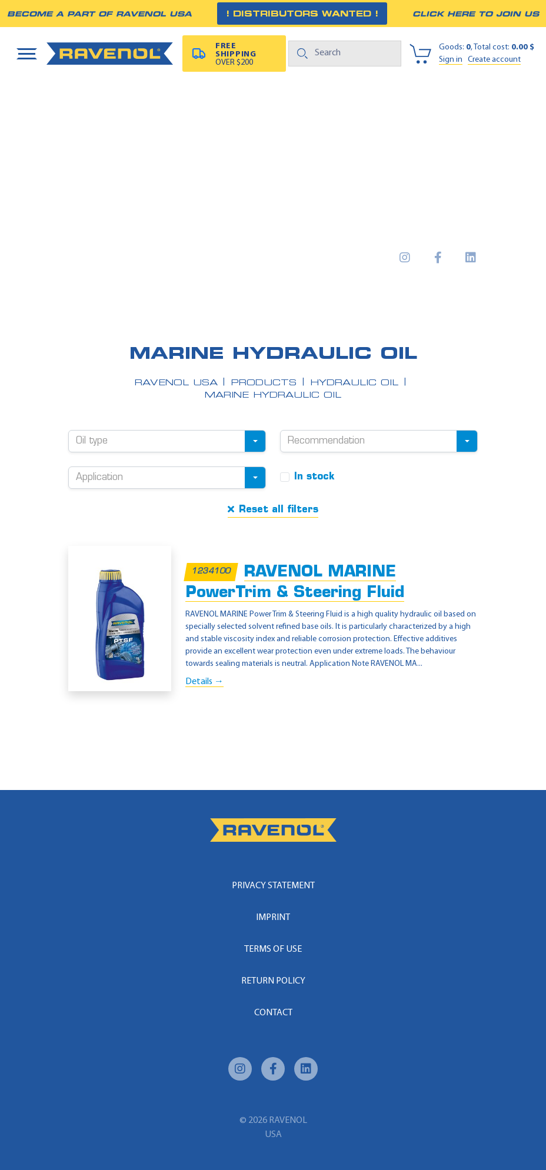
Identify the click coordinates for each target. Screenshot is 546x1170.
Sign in (450, 59)
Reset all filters (273, 509)
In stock (314, 477)
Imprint (273, 917)
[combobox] (167, 441)
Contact (273, 1013)
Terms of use (273, 949)
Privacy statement (273, 886)
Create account (494, 59)
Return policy (273, 981)
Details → (204, 681)
